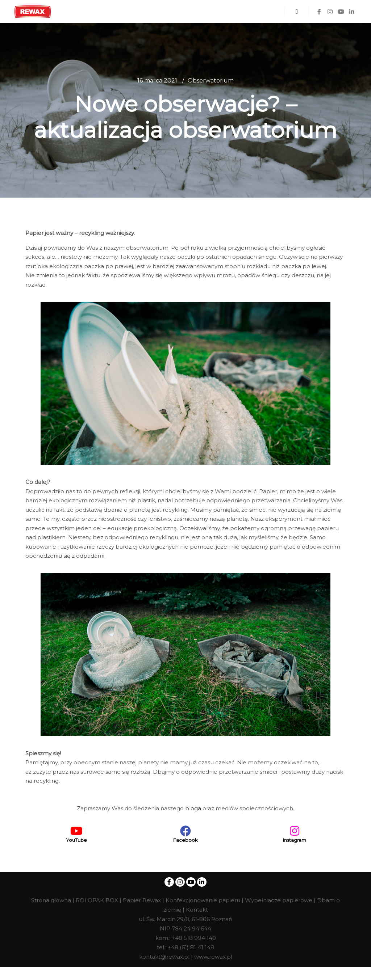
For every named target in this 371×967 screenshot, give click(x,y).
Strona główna (51, 900)
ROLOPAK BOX (97, 900)
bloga (193, 808)
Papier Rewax (142, 900)
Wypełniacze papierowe (278, 900)
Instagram (294, 840)
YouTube (76, 840)
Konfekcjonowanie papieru (203, 900)
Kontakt (197, 909)
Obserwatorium (211, 80)
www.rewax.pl (213, 956)
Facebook (185, 840)
